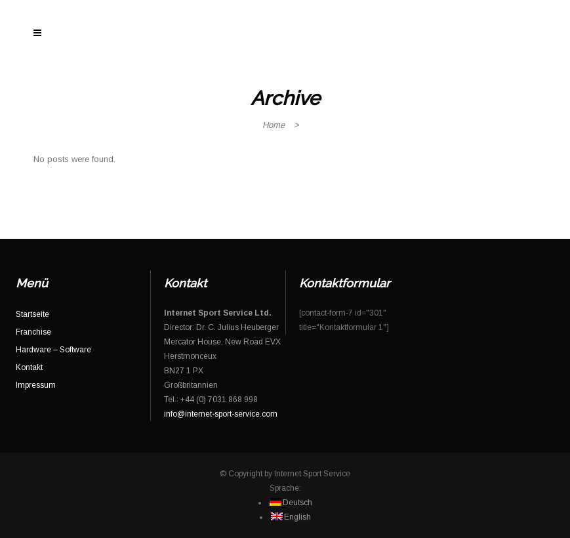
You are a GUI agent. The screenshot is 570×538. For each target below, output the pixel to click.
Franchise (33, 332)
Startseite (32, 314)
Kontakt (29, 367)
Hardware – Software (53, 349)
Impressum (36, 385)
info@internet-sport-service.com (220, 414)
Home (273, 125)
